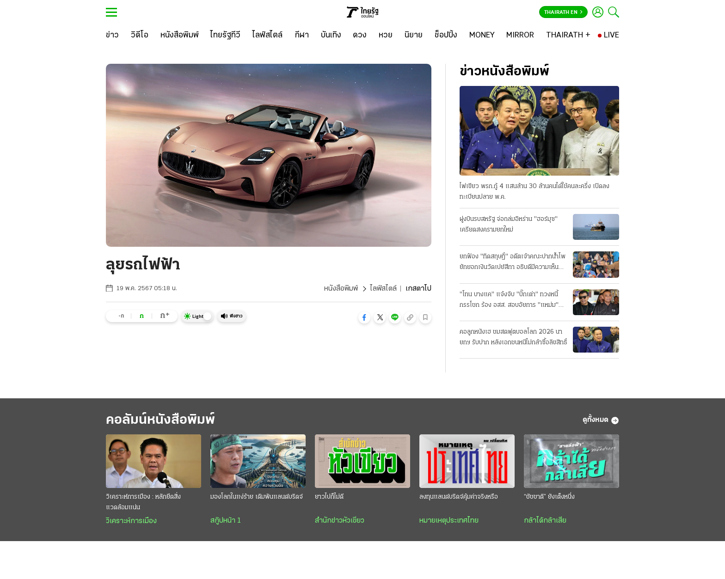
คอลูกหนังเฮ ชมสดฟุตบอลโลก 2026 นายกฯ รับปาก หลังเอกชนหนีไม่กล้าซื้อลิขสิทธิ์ (513, 337)
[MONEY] (482, 36)
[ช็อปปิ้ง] (446, 36)
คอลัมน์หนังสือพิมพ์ (160, 420)
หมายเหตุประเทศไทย (449, 520)
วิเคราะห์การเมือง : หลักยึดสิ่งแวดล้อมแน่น (143, 502)
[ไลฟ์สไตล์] (267, 36)
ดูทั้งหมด (601, 420)
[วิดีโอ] (139, 36)
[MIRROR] (520, 36)
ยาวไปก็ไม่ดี (329, 497)
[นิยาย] (414, 36)
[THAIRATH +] (568, 36)
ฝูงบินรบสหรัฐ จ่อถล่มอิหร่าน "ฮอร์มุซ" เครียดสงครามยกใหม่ (509, 224)
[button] (364, 317)
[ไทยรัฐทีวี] (225, 36)
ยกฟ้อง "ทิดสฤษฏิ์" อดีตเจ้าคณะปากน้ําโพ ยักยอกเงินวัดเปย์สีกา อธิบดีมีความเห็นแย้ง (512, 263)
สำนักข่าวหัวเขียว (339, 520)
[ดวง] (360, 36)
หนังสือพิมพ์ (341, 289)
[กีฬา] (302, 36)
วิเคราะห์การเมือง (131, 521)
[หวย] (386, 36)
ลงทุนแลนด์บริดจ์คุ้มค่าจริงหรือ (458, 497)
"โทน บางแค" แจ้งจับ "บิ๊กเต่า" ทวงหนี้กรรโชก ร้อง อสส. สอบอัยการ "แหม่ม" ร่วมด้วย (509, 301)
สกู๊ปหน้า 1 (225, 520)
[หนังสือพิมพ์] (179, 36)
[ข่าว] (112, 36)
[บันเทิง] (331, 36)
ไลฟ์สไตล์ (383, 289)
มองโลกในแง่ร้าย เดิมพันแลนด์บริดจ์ (256, 497)
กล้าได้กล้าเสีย (545, 520)
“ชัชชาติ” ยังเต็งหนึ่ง (549, 497)
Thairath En (563, 12)
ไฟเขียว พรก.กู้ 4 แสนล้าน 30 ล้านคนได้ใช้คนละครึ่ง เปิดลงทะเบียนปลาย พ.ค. (534, 192)
